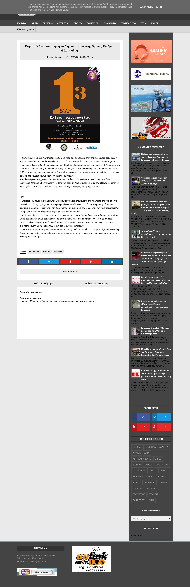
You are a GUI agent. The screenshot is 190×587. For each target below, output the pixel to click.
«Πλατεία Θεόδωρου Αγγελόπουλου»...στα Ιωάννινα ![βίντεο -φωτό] (156, 234)
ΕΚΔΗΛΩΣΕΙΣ (92, 23)
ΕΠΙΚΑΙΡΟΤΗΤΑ (128, 23)
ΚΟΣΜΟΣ (136, 482)
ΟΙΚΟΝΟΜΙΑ (109, 23)
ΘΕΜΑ (162, 471)
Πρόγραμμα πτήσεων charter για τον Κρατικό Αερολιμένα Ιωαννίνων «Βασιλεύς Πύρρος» (155, 157)
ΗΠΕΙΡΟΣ (47, 252)
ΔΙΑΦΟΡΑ (137, 465)
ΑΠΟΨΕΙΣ (137, 453)
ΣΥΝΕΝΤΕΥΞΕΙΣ (139, 500)
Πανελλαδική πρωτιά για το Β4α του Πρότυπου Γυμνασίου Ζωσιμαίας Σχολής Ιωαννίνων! (156, 352)
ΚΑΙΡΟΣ (154, 23)
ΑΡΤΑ (34, 23)
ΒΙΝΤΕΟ (77, 23)
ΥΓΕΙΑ (143, 23)
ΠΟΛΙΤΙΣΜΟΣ (138, 488)
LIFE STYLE (137, 447)
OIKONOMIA (151, 447)
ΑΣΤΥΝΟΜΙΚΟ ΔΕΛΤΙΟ (142, 459)
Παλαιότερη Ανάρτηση (96, 283)
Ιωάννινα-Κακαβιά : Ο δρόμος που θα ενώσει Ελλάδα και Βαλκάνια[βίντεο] (155, 331)
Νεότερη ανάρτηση (43, 283)
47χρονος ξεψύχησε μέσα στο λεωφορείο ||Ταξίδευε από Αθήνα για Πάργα (154, 181)
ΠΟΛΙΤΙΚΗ (163, 482)
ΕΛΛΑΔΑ (148, 465)
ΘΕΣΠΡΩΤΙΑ (62, 23)
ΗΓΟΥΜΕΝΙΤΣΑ (139, 471)
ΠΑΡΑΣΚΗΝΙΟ (149, 482)
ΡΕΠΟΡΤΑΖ (153, 494)
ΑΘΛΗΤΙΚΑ (163, 447)
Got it (158, 7)
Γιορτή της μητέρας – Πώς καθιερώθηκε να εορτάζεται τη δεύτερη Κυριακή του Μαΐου (155, 280)
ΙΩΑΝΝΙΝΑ (21, 23)
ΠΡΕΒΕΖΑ (47, 23)
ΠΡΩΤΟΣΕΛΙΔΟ (139, 494)
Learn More (146, 7)
